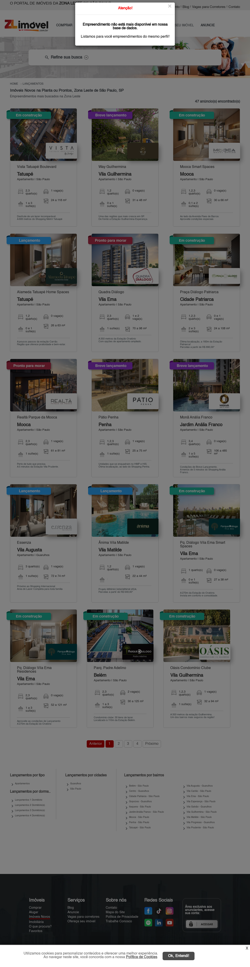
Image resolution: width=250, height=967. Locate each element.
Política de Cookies (141, 957)
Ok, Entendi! (178, 956)
